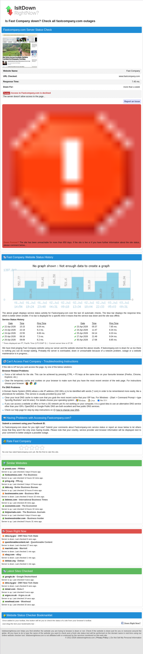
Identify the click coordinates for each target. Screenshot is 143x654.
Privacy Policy (102, 638)
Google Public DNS (46, 406)
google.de (10, 576)
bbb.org (9, 487)
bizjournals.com (13, 512)
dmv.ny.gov (10, 536)
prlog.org (9, 481)
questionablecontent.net (17, 542)
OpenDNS (29, 406)
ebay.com (9, 554)
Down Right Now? (131, 623)
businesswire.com (14, 493)
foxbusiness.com (13, 475)
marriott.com (11, 548)
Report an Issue (132, 101)
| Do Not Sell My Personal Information (125, 638)
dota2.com (10, 589)
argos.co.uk (11, 595)
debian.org (10, 561)
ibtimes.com (11, 500)
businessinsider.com (15, 518)
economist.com (12, 506)
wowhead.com (12, 601)
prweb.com (10, 468)
